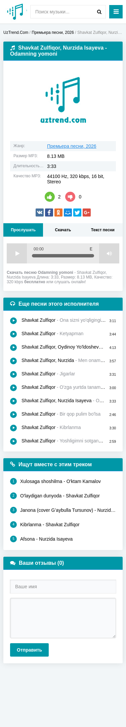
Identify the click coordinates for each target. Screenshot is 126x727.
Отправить (29, 650)
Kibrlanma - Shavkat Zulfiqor (45, 524)
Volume (109, 253)
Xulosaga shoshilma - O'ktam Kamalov (55, 481)
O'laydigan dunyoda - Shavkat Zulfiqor (55, 495)
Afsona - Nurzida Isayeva (41, 539)
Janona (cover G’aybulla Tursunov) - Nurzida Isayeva (63, 510)
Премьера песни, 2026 (71, 146)
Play (17, 253)
